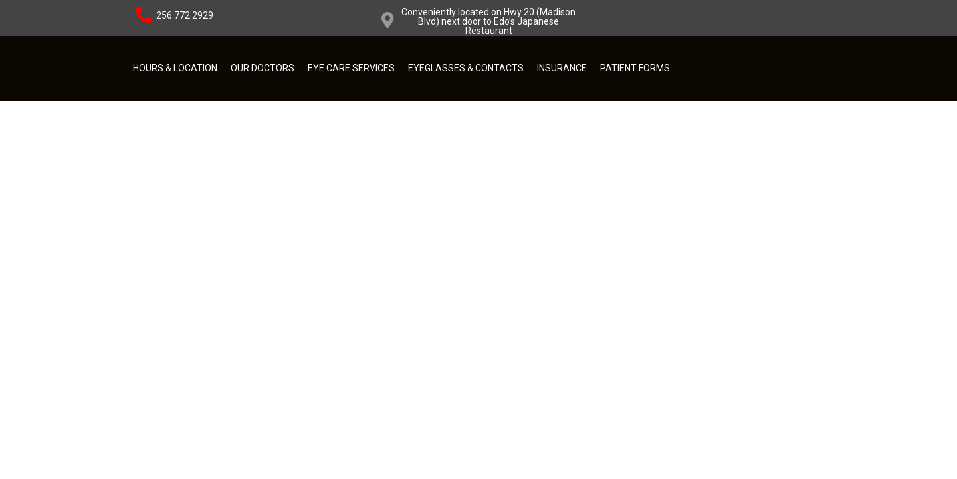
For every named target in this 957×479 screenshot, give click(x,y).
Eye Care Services (351, 68)
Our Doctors (262, 68)
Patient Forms (635, 68)
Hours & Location (175, 68)
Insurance (562, 68)
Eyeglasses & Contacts (466, 68)
